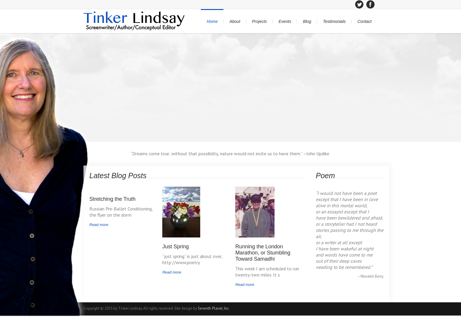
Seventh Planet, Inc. (214, 308)
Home (212, 21)
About (234, 21)
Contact (365, 21)
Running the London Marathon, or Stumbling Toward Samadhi (262, 253)
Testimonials (334, 21)
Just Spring (175, 246)
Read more (98, 224)
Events (285, 21)
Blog (307, 21)
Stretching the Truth (112, 199)
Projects (259, 21)
